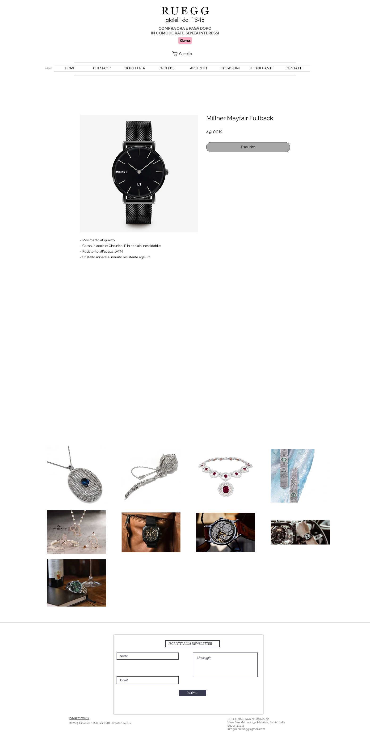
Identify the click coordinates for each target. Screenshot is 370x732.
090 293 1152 (235, 725)
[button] (185, 53)
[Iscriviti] (192, 693)
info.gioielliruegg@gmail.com (246, 729)
